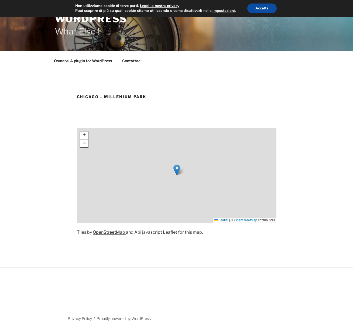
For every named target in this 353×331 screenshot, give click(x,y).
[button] (176, 169)
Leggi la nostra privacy (159, 5)
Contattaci (132, 60)
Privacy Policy (80, 318)
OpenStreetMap (245, 220)
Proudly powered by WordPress (124, 318)
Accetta (262, 8)
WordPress (91, 19)
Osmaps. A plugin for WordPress (83, 60)
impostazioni (224, 10)
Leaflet (221, 220)
